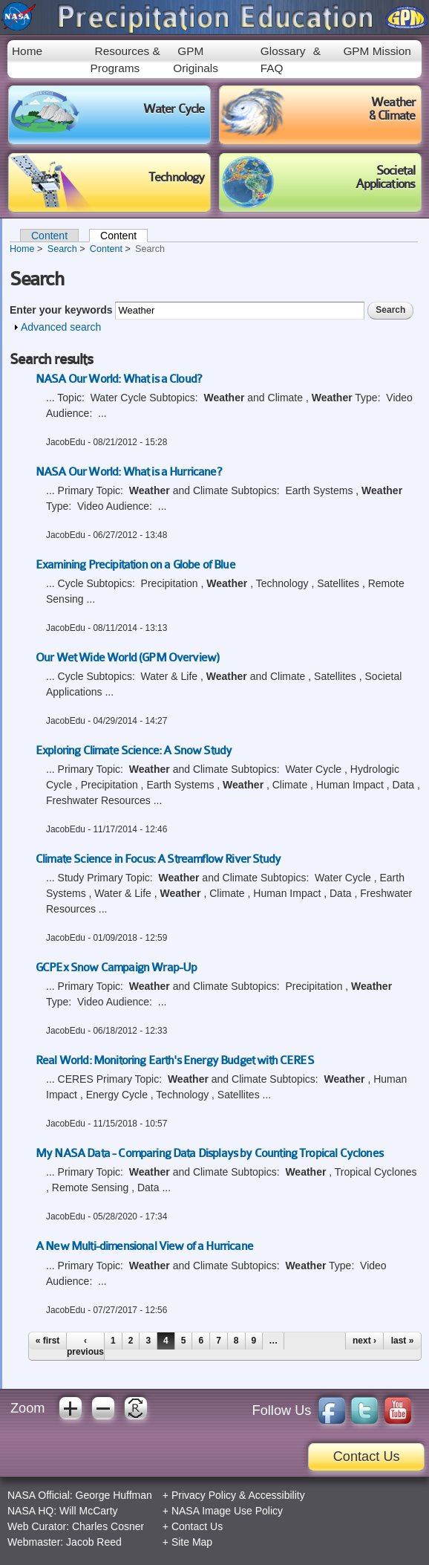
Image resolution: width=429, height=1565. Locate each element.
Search (62, 249)
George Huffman (114, 1495)
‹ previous (85, 1345)
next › (364, 1340)
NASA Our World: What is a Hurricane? (128, 472)
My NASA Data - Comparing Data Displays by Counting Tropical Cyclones (209, 1153)
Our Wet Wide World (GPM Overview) (127, 657)
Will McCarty (88, 1511)
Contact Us (366, 1456)
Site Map (191, 1542)
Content (49, 236)
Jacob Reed (94, 1542)
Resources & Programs (125, 59)
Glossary (283, 51)
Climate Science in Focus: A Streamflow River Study (158, 859)
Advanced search (61, 327)
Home (27, 51)
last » (402, 1340)
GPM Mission (377, 51)
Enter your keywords (62, 310)
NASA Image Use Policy (227, 1511)
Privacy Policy (203, 1495)
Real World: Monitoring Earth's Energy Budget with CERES (175, 1060)
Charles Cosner (108, 1526)
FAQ (272, 68)
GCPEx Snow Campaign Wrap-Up (116, 967)
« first (48, 1340)
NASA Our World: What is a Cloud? (118, 379)
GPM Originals (195, 59)
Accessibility (276, 1495)
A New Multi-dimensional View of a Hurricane (144, 1246)
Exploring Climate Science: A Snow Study (134, 750)
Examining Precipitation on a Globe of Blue (135, 564)
